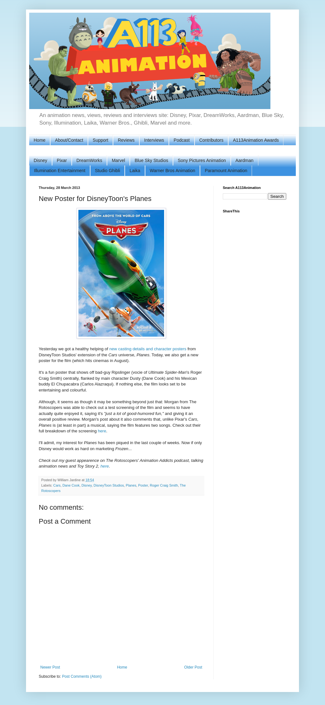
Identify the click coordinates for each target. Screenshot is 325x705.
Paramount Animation (226, 170)
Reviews (126, 140)
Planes (131, 485)
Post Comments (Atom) (82, 676)
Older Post (193, 667)
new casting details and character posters (147, 348)
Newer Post (50, 667)
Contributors (211, 140)
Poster (143, 485)
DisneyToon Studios (109, 485)
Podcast (182, 140)
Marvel (118, 160)
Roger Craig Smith (164, 485)
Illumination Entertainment (59, 170)
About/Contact (69, 140)
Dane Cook (71, 485)
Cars (57, 485)
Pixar (62, 160)
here (102, 431)
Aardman (244, 160)
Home (39, 140)
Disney (40, 160)
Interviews (154, 140)
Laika (134, 170)
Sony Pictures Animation (202, 160)
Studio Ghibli (107, 170)
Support (100, 140)
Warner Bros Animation (172, 170)
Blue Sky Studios (151, 160)
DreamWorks (89, 160)
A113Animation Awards (256, 140)
